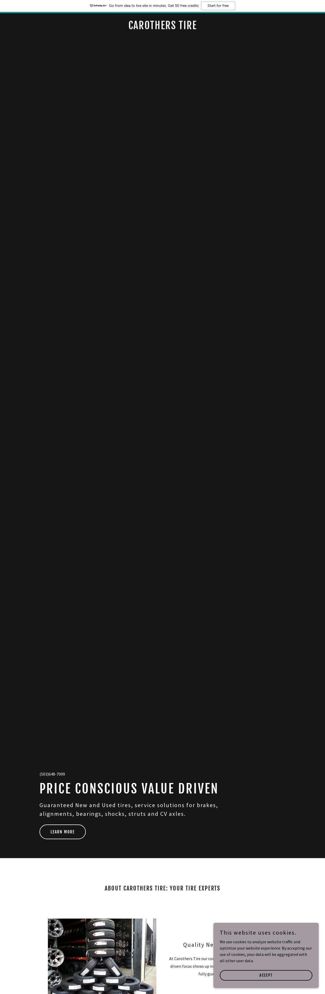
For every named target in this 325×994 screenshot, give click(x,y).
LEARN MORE (63, 831)
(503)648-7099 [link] (52, 774)
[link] (162, 27)
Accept (266, 975)
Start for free (218, 6)
